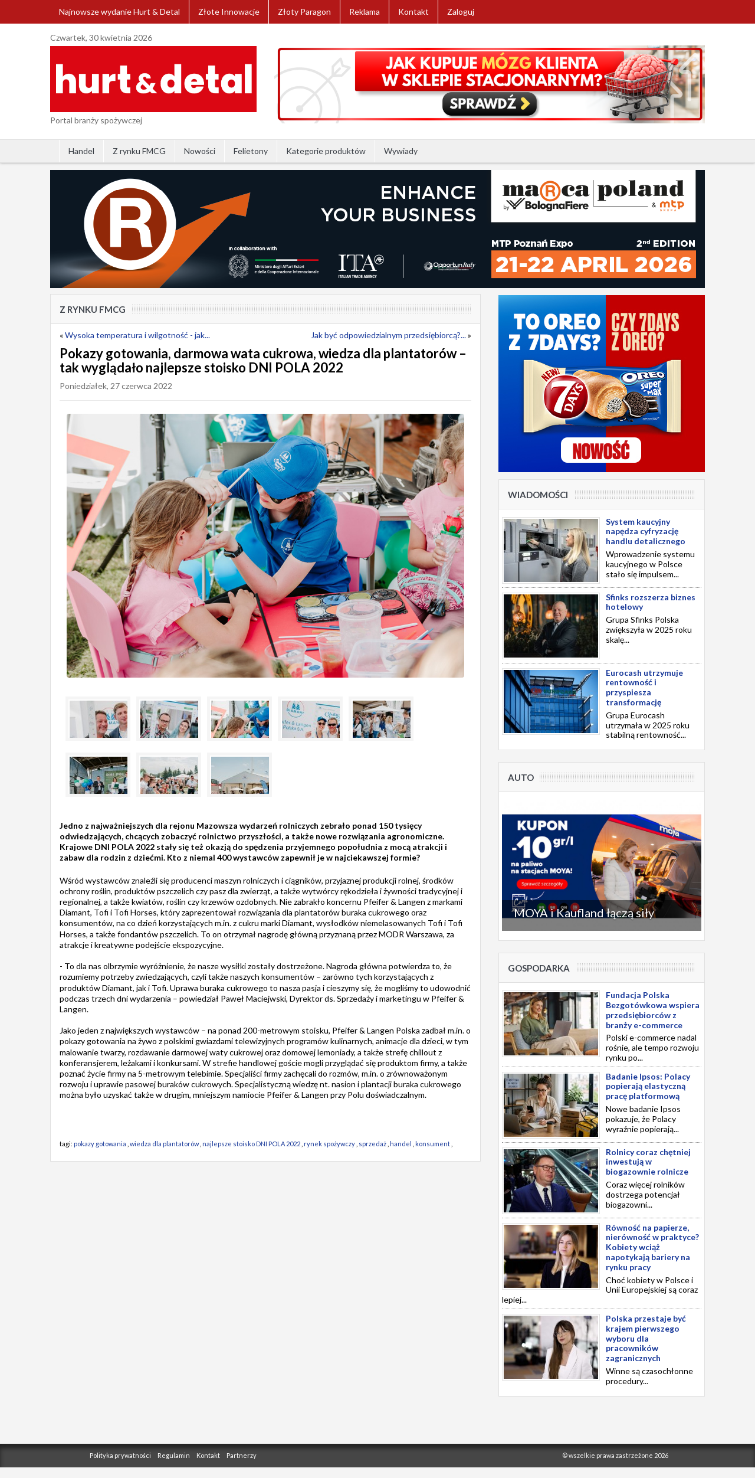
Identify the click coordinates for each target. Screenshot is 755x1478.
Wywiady (401, 151)
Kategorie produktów (326, 151)
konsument (433, 1143)
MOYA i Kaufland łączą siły (584, 912)
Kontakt (413, 11)
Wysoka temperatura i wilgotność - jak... (137, 335)
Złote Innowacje (229, 11)
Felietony (251, 151)
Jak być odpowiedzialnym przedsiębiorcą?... (388, 335)
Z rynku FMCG (139, 151)
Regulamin (173, 1455)
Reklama (364, 11)
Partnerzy (241, 1455)
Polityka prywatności (120, 1455)
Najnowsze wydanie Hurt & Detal (119, 11)
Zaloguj (460, 11)
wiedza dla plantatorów (164, 1143)
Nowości (199, 151)
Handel (81, 151)
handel (401, 1143)
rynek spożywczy (329, 1143)
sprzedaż (372, 1143)
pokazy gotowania (100, 1143)
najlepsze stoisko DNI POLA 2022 (251, 1143)
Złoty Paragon (304, 11)
